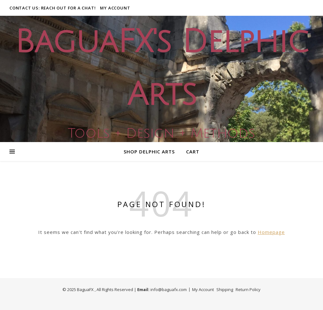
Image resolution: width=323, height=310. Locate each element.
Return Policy (248, 289)
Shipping (224, 289)
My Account (115, 8)
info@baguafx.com (168, 289)
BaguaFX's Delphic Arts (161, 68)
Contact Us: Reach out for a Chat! (52, 8)
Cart (192, 151)
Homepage (271, 232)
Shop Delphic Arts (149, 151)
